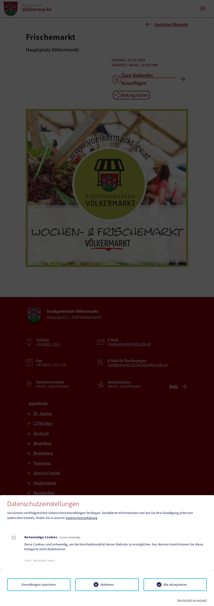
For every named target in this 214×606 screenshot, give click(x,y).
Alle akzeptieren (175, 584)
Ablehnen (107, 584)
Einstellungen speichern (39, 584)
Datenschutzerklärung (81, 518)
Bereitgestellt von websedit (192, 600)
